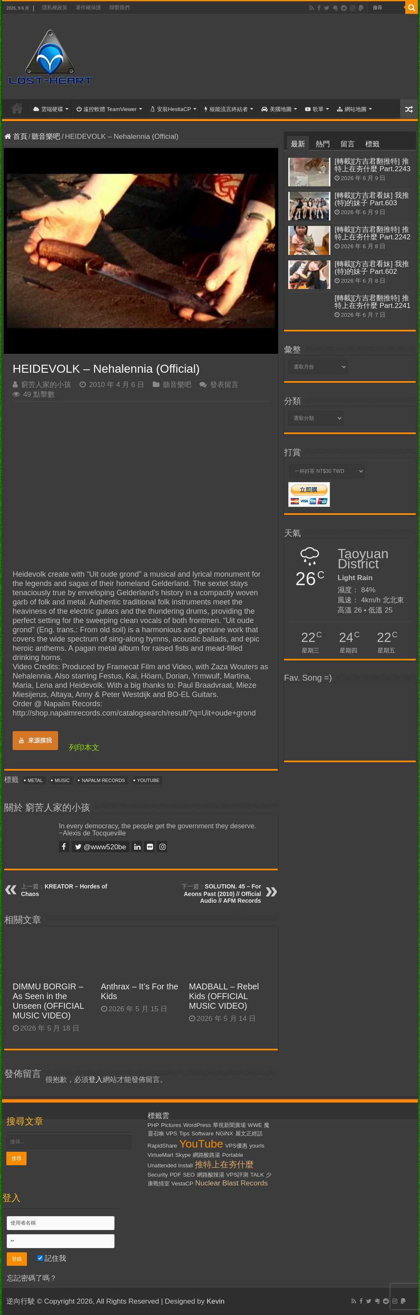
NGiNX (224, 1133)
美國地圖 (276, 109)
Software (202, 1133)
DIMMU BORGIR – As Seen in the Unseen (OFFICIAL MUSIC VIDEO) (48, 1001)
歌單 (314, 109)
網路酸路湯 (206, 1155)
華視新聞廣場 (229, 1125)
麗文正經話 (249, 1133)
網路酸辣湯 (210, 1175)
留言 (347, 144)
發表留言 (224, 385)
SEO (189, 1175)
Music (62, 780)
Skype (183, 1155)
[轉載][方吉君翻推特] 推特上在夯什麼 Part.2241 (372, 302)
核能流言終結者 (226, 109)
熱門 (323, 144)
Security (158, 1175)
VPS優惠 (236, 1146)
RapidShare (162, 1146)
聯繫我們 (119, 8)
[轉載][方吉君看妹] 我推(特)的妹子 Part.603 (372, 199)
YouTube (148, 780)
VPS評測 (237, 1175)
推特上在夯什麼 (224, 1164)
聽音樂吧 (46, 137)
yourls (257, 1146)
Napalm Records (103, 780)
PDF (175, 1175)
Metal (35, 780)
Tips (184, 1133)
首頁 (17, 108)
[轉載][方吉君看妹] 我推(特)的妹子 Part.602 (372, 268)
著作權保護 (88, 8)
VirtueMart (160, 1155)
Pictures (171, 1125)
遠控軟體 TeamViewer (107, 109)
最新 (298, 144)
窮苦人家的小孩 (46, 385)
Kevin (216, 1301)
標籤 (372, 144)
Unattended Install (170, 1165)
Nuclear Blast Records (231, 1183)
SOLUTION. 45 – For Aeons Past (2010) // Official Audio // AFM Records (222, 893)
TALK (257, 1175)
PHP (153, 1125)
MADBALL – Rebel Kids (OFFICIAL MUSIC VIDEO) (224, 996)
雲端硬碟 (48, 109)
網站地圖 (352, 109)
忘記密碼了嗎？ (32, 1278)
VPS (171, 1133)
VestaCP (182, 1183)
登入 (95, 1080)
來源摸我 (35, 740)
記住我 (51, 1258)
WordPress (197, 1125)
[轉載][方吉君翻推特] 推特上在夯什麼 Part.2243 (372, 165)
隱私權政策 (54, 8)
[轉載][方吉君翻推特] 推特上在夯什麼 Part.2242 (372, 233)
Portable (232, 1155)
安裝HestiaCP (170, 109)
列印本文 (84, 747)
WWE (255, 1125)
